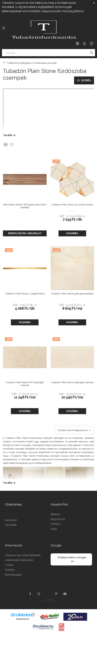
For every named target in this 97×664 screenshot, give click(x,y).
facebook (30, 594)
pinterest (56, 594)
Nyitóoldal (11, 520)
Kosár (54, 528)
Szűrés (86, 80)
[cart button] (91, 43)
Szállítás (10, 569)
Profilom (56, 523)
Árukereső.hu (22, 619)
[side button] (3, 28)
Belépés (55, 514)
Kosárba (72, 233)
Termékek (11, 524)
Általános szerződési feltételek (23, 555)
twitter (47, 594)
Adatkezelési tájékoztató (19, 560)
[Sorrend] (74, 430)
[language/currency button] (77, 43)
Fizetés (9, 564)
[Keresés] (48, 52)
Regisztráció (58, 519)
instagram (39, 594)
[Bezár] (94, 3)
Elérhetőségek (13, 574)
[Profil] (84, 43)
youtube (65, 594)
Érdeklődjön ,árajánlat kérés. (24, 234)
